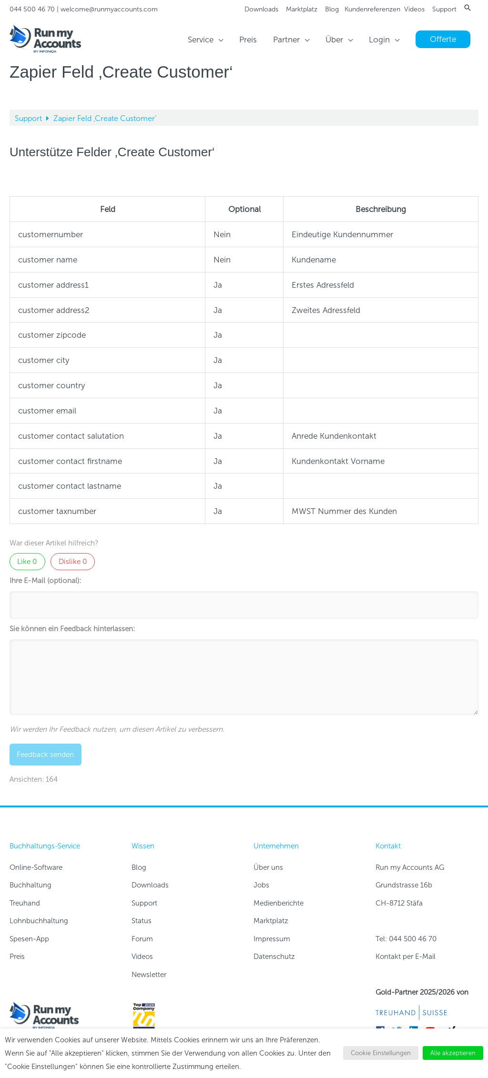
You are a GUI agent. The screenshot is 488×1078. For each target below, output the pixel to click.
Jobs (261, 885)
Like (27, 561)
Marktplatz (301, 9)
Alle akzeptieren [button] (453, 1053)
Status (142, 921)
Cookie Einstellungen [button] (381, 1053)
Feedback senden (45, 754)
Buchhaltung (30, 885)
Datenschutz (274, 956)
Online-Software (36, 867)
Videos (414, 9)
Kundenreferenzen (372, 9)
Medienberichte (279, 903)
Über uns (268, 867)
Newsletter (149, 974)
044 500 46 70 (32, 9)
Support (444, 9)
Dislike (73, 561)
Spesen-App (29, 939)
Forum (142, 939)
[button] (467, 7)
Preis (17, 956)
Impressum (272, 939)
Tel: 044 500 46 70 (406, 939)
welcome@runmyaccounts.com (109, 9)
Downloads (261, 9)
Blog (332, 9)
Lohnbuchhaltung (39, 921)
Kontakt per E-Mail (406, 956)
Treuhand (25, 903)
